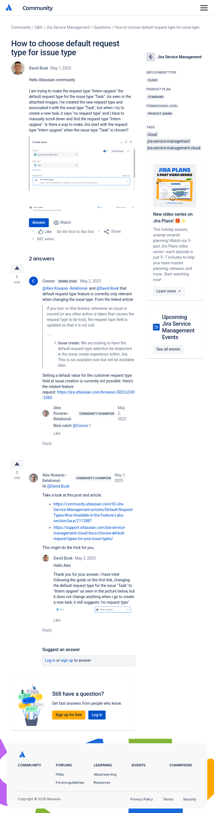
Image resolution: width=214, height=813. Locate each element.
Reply (47, 444)
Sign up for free (68, 716)
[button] (82, 163)
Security (189, 799)
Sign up (67, 661)
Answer (38, 222)
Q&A (38, 27)
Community (38, 8)
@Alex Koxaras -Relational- (65, 289)
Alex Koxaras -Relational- (63, 414)
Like (57, 434)
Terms (168, 799)
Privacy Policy (141, 799)
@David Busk (107, 289)
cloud (152, 134)
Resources (102, 782)
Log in (50, 661)
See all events (168, 349)
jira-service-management (168, 141)
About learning (105, 774)
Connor (48, 282)
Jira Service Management (68, 27)
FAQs (60, 774)
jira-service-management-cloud (173, 148)
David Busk (38, 68)
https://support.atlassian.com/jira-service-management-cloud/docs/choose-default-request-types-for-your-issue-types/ (89, 535)
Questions (102, 27)
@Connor (81, 426)
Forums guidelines (70, 782)
